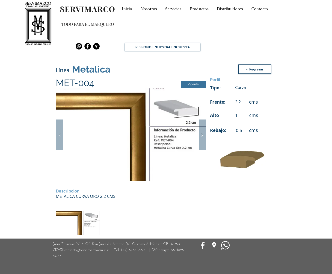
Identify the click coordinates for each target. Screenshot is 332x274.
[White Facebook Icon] (202, 245)
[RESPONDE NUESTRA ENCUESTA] (162, 47)
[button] (131, 134)
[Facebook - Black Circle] (87, 46)
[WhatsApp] (225, 245)
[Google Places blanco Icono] (214, 245)
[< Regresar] (254, 69)
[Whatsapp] (79, 46)
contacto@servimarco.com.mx (87, 250)
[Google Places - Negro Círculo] (96, 46)
